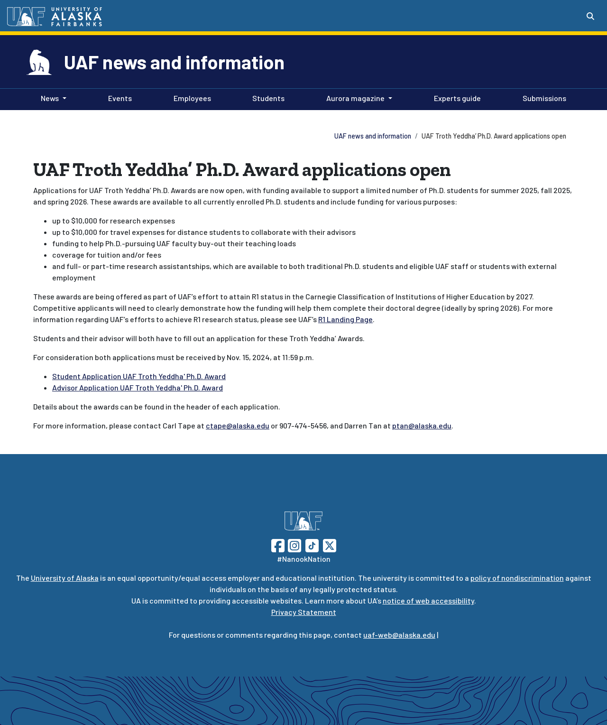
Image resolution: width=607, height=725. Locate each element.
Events (118, 97)
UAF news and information (174, 61)
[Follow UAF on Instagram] (293, 544)
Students (266, 97)
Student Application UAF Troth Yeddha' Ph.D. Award (139, 376)
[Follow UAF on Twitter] (329, 544)
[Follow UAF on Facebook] (278, 544)
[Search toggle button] (590, 16)
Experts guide (455, 97)
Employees (190, 97)
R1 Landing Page (345, 319)
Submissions (542, 97)
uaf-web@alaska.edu (399, 634)
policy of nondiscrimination (517, 577)
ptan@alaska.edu (421, 425)
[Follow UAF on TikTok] (312, 544)
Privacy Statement (303, 611)
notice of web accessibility (428, 600)
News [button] (50, 97)
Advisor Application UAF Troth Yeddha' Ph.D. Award (137, 387)
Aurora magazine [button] (355, 97)
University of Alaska (65, 577)
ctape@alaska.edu (237, 425)
